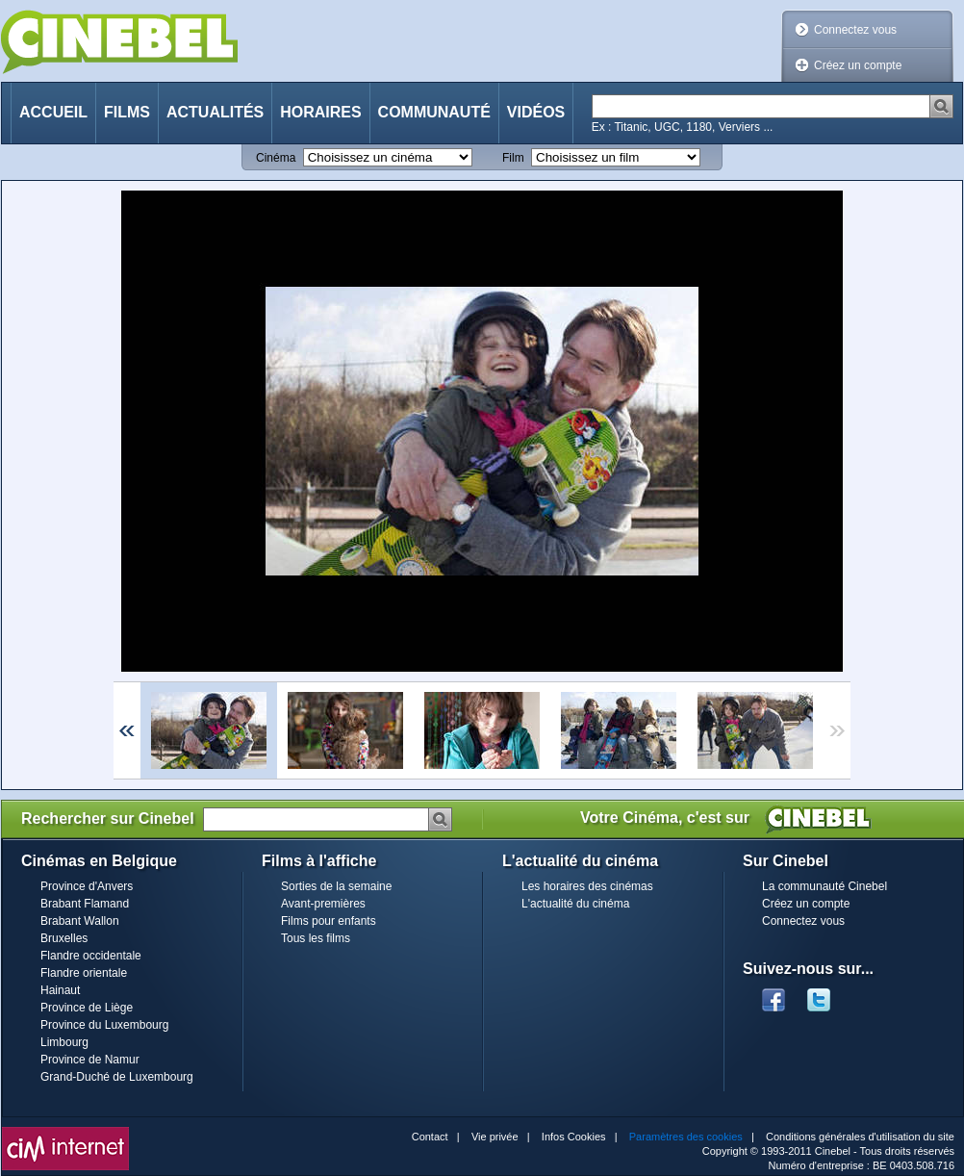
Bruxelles (64, 938)
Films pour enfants (328, 921)
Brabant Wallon (79, 921)
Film (513, 158)
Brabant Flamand (84, 903)
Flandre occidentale (90, 955)
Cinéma (275, 158)
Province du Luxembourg (104, 1025)
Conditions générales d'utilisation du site (860, 1136)
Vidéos (536, 112)
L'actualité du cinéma (575, 903)
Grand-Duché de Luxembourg (116, 1077)
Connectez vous (855, 30)
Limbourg (64, 1042)
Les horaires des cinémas (587, 886)
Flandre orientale (83, 973)
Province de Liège (86, 1007)
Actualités (215, 112)
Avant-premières (323, 903)
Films (127, 112)
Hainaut (60, 990)
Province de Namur (90, 1059)
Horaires (320, 112)
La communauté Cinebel (824, 886)
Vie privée (495, 1136)
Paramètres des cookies (686, 1136)
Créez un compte (857, 65)
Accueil (53, 112)
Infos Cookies (574, 1136)
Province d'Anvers (86, 886)
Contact (430, 1136)
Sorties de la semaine (336, 886)
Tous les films (315, 938)
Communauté (434, 112)
